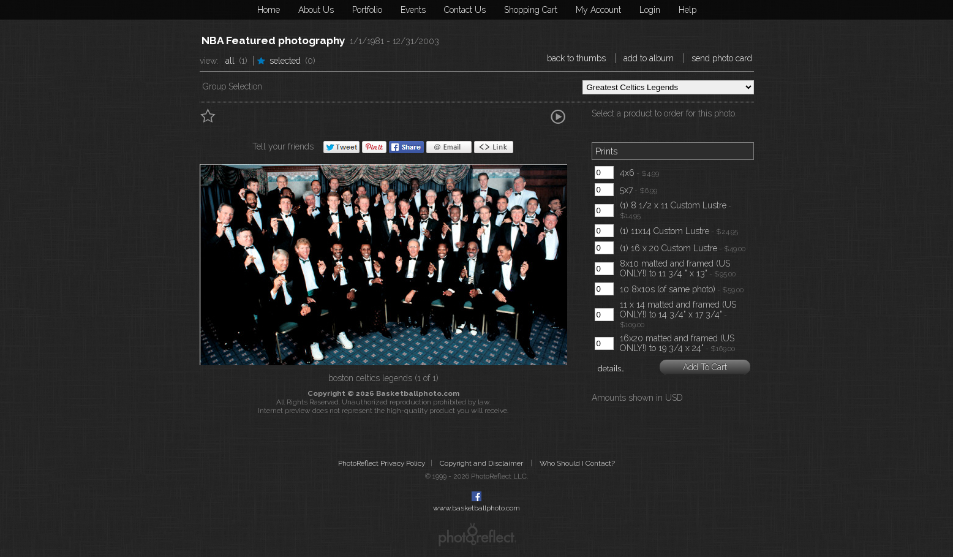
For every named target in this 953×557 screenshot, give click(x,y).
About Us (316, 10)
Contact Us (465, 10)
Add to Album (648, 58)
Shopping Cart (530, 10)
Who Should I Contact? (577, 463)
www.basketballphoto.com (476, 508)
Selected (285, 61)
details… (611, 368)
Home (268, 10)
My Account (598, 10)
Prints (606, 151)
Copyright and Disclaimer (482, 463)
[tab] (673, 152)
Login (649, 10)
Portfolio (367, 10)
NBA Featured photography (273, 40)
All (230, 61)
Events (413, 10)
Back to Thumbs (576, 58)
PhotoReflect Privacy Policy (381, 463)
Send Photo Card (721, 58)
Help (687, 10)
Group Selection (232, 86)
